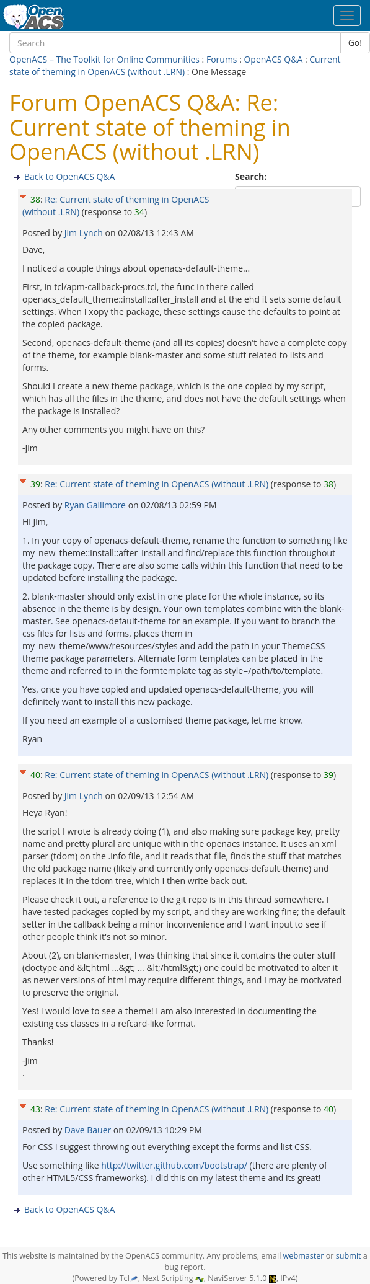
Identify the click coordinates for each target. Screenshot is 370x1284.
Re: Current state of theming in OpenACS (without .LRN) (156, 484)
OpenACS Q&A (273, 59)
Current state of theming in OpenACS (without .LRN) (175, 65)
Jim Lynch (84, 233)
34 (139, 212)
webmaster (303, 1256)
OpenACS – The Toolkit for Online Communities (104, 59)
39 (35, 484)
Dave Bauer (88, 1130)
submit (348, 1256)
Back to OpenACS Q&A (69, 176)
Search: (252, 176)
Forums (221, 59)
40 (35, 775)
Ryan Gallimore (96, 505)
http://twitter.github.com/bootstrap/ (174, 1165)
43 (35, 1109)
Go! (355, 42)
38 (35, 199)
